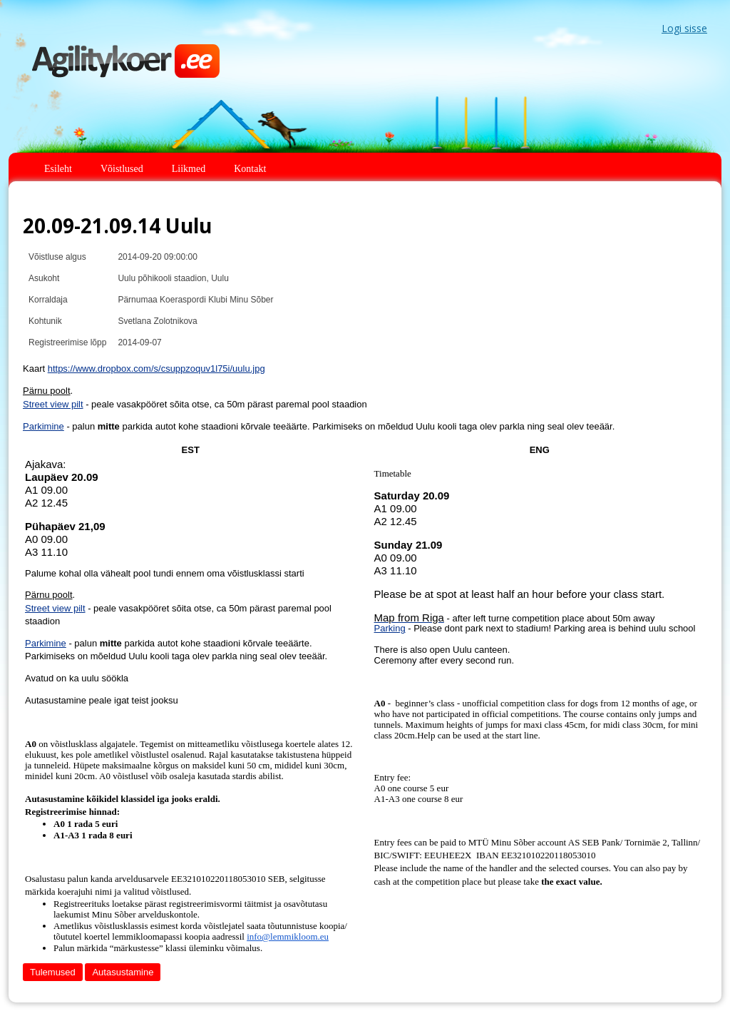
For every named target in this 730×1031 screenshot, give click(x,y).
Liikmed (188, 168)
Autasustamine (122, 972)
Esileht (58, 168)
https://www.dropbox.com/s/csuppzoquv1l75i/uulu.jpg (156, 368)
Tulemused (53, 972)
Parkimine (43, 426)
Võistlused (122, 168)
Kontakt (250, 168)
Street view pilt (53, 404)
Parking (390, 628)
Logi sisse (684, 28)
